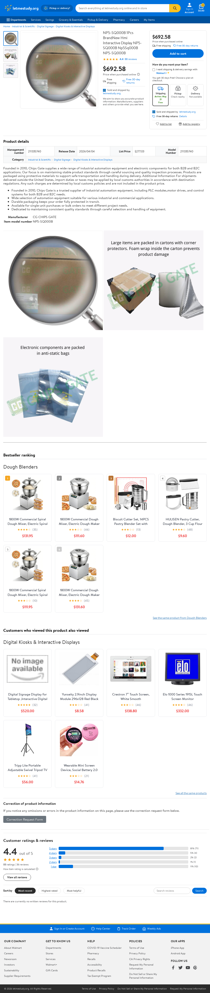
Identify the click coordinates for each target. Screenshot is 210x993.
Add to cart (178, 53)
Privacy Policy (137, 953)
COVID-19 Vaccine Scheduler (104, 948)
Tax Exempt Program (99, 976)
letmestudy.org (112, 93)
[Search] (175, 8)
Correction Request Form (25, 819)
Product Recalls (96, 970)
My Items (149, 20)
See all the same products (191, 793)
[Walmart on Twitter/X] (180, 967)
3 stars (53, 857)
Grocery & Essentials (71, 20)
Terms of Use (136, 948)
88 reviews (131, 59)
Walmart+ (51, 964)
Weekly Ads (151, 929)
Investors (9, 964)
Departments (16, 20)
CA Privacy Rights (139, 959)
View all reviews (17, 877)
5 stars (53, 848)
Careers (134, 20)
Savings (50, 20)
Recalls (91, 959)
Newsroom (10, 959)
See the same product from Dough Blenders (180, 618)
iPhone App (177, 948)
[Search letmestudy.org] (122, 8)
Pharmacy (119, 20)
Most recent (25, 890)
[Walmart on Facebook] (173, 967)
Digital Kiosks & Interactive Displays (75, 26)
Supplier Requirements (17, 976)
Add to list (164, 124)
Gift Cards (52, 970)
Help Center (100, 929)
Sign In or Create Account (66, 929)
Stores (49, 953)
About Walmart (13, 948)
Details (183, 116)
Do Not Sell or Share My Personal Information (143, 975)
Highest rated (49, 890)
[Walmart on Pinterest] (195, 967)
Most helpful (74, 890)
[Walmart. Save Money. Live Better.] (21, 8)
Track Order (126, 929)
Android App (178, 953)
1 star (54, 866)
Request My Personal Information (141, 966)
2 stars (53, 862)
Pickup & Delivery (98, 20)
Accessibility (94, 964)
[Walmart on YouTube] (188, 967)
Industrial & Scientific (23, 26)
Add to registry (189, 124)
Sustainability (11, 970)
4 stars (53, 853)
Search (199, 890)
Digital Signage (45, 26)
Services (36, 20)
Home (6, 26)
